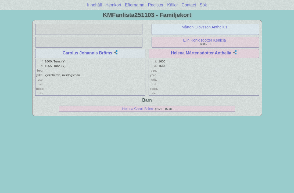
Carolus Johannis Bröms (87, 53)
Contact (189, 5)
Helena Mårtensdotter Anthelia (201, 53)
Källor (172, 5)
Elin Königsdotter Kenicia (204, 40)
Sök (203, 5)
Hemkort (113, 5)
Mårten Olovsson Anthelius (204, 27)
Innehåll (94, 5)
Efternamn (134, 5)
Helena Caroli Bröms (138, 109)
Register (155, 5)
